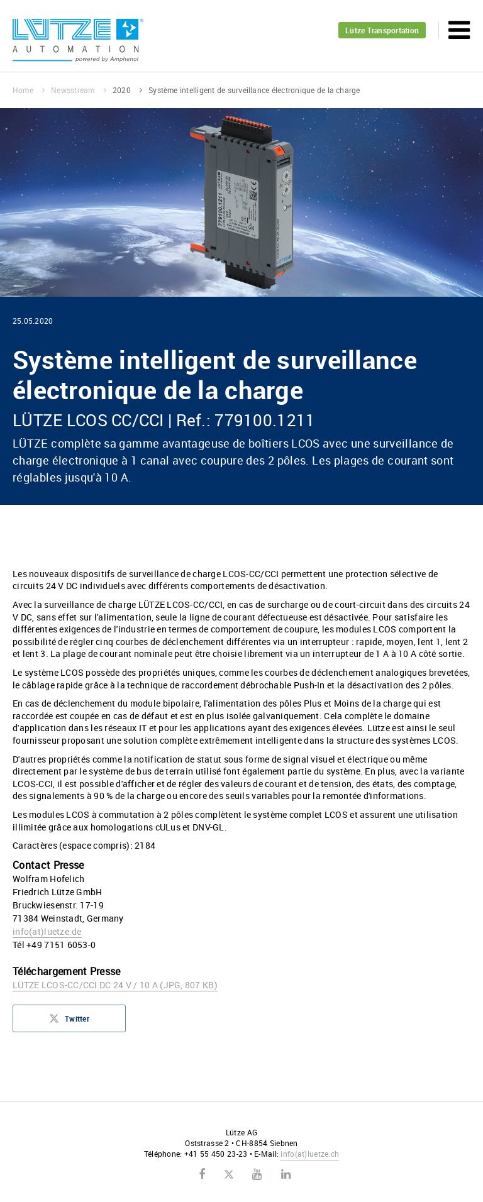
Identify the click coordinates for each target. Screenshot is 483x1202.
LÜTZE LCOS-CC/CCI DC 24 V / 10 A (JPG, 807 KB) (115, 985)
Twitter (69, 1022)
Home (29, 90)
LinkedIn (286, 1174)
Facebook (202, 1174)
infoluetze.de (47, 931)
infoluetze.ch (309, 1154)
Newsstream (78, 90)
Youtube (257, 1174)
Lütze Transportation (382, 30)
